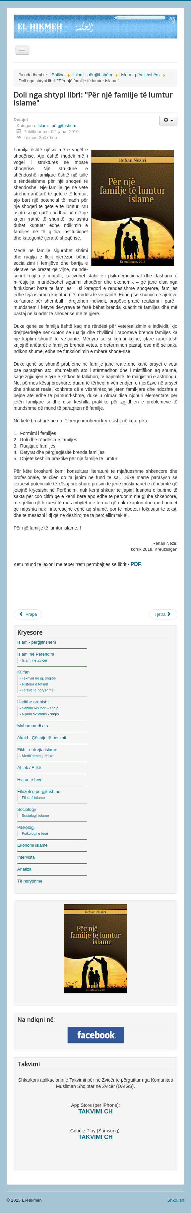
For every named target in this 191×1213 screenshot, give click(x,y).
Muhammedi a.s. (33, 725)
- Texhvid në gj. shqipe (38, 678)
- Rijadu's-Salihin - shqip (39, 714)
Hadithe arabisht (33, 701)
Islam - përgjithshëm (56, 125)
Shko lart (175, 1200)
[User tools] (168, 120)
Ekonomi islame (32, 845)
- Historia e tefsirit (34, 684)
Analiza (24, 869)
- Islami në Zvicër (33, 660)
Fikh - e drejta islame (37, 749)
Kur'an (23, 672)
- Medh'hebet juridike (36, 756)
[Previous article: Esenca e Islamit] (28, 614)
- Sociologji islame (34, 816)
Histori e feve (29, 779)
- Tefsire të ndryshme (37, 690)
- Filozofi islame (32, 798)
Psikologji (26, 827)
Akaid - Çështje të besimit (41, 737)
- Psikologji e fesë (34, 833)
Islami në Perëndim (35, 654)
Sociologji (26, 809)
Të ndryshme (29, 881)
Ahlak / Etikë (29, 767)
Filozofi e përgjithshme (38, 791)
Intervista (26, 857)
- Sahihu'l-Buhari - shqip (39, 708)
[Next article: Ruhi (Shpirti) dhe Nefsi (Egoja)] (163, 614)
